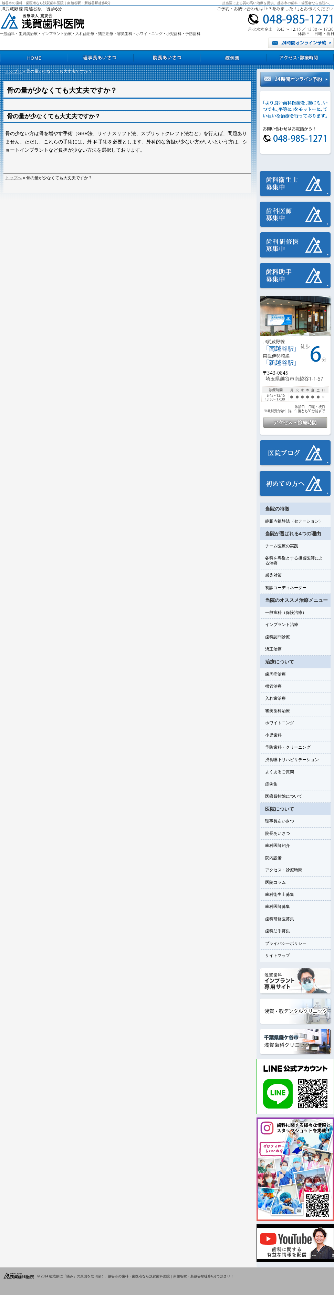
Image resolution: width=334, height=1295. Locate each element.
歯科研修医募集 (279, 919)
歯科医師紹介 (277, 845)
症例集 (271, 784)
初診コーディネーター (285, 587)
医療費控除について (283, 796)
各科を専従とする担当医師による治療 (294, 560)
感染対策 (273, 575)
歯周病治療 (275, 674)
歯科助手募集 (277, 931)
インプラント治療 (281, 624)
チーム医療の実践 (281, 546)
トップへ (13, 71)
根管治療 (273, 686)
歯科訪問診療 (277, 637)
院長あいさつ (277, 833)
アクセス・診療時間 (283, 870)
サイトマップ (277, 955)
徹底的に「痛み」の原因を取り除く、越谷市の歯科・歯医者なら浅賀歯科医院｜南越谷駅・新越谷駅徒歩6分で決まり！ (141, 1276)
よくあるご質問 (279, 771)
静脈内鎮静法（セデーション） (294, 521)
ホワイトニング (279, 722)
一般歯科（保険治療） (285, 612)
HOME (33, 57)
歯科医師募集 (277, 906)
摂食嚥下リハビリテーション (292, 759)
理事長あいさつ (279, 821)
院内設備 (273, 858)
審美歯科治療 (277, 710)
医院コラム (275, 882)
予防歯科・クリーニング (288, 747)
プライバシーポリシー (285, 943)
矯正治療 (273, 649)
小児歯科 (273, 735)
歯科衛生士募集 (279, 894)
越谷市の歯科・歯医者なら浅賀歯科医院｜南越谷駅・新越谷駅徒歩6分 (56, 3)
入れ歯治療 (275, 698)
